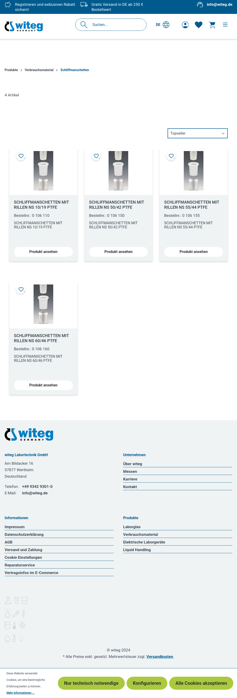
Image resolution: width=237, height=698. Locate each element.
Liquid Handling (137, 549)
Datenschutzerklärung (24, 534)
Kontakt (130, 486)
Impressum (15, 526)
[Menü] (225, 24)
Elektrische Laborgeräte (144, 542)
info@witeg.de (219, 4)
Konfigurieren (147, 683)
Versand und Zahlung (23, 549)
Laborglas (132, 526)
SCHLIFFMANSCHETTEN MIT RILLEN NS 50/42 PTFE (116, 205)
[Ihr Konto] (185, 25)
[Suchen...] (116, 24)
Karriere (130, 479)
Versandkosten (160, 656)
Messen (130, 471)
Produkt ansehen (43, 252)
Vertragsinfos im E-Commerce (31, 572)
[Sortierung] (198, 133)
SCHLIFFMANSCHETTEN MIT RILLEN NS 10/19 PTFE (41, 205)
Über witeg (132, 463)
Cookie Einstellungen (23, 557)
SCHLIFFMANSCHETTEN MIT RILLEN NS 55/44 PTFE (191, 205)
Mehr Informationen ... (20, 693)
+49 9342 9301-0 (37, 486)
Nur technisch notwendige (91, 683)
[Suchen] (85, 24)
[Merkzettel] (199, 25)
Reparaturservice (20, 565)
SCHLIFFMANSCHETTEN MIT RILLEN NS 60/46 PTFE (41, 338)
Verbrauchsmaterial (140, 534)
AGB (8, 542)
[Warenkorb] (212, 25)
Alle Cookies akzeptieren (201, 683)
